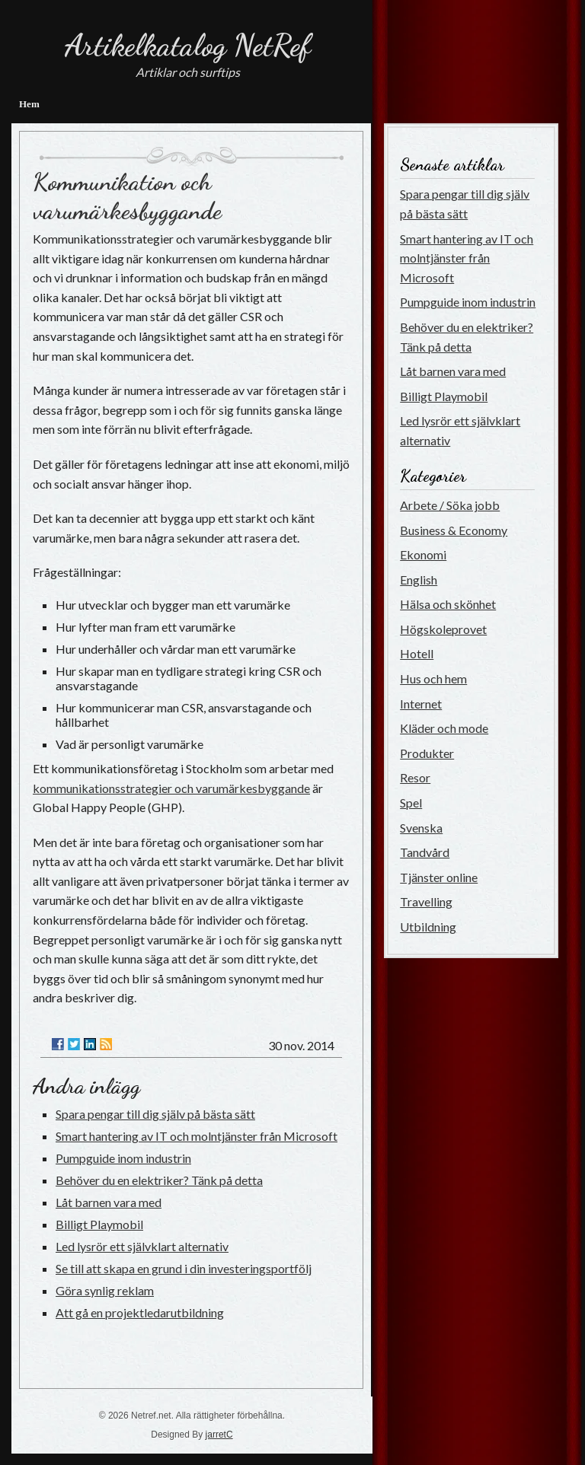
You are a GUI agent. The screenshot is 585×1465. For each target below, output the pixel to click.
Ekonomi (423, 554)
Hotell (416, 653)
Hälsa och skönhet (448, 604)
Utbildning (428, 926)
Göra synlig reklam (105, 1290)
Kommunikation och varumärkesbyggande (127, 196)
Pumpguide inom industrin (123, 1158)
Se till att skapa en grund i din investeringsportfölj (184, 1268)
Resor (415, 777)
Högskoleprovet (443, 629)
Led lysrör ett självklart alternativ (142, 1246)
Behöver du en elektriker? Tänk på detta (159, 1180)
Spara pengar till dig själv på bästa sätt (155, 1114)
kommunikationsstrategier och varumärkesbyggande (171, 788)
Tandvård (424, 852)
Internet (421, 703)
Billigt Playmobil (99, 1224)
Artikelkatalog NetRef (188, 45)
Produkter (427, 753)
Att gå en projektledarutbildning (140, 1312)
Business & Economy (453, 530)
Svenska (421, 827)
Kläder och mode (444, 728)
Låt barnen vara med (108, 1202)
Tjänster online (439, 877)
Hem (29, 104)
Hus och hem (433, 678)
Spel (411, 802)
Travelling (426, 901)
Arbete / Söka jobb (450, 505)
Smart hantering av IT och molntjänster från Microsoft (196, 1136)
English (418, 579)
